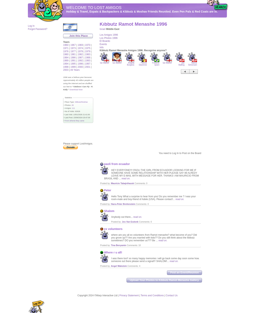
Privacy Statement (129, 295)
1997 (87, 63)
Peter (107, 190)
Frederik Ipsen (155, 63)
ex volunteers (113, 229)
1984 (66, 57)
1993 (87, 60)
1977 (73, 51)
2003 (66, 70)
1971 (66, 48)
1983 (87, 54)
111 (73, 108)
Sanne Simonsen (192, 63)
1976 (66, 51)
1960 (66, 45)
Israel (102, 29)
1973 (73, 48)
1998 (66, 67)
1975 (87, 48)
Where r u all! (113, 252)
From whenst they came (74, 121)
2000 (80, 67)
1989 (66, 60)
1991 (73, 60)
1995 (73, 63)
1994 (66, 63)
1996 (80, 63)
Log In (31, 26)
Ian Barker (104, 62)
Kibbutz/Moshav (81, 102)
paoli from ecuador (117, 164)
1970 (87, 45)
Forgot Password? (37, 29)
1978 (80, 51)
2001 (87, 67)
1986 (73, 57)
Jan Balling (181, 63)
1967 (73, 45)
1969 (80, 45)
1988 (87, 57)
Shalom (109, 211)
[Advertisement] (215, 82)
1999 (73, 67)
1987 (80, 57)
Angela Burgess (130, 63)
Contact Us (172, 295)
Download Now (76, 89)
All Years (75, 70)
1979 (87, 51)
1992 (80, 60)
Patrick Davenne (143, 63)
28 (73, 105)
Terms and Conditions (152, 295)
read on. (126, 178)
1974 (80, 48)
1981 (73, 54)
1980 (66, 54)
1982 (80, 54)
